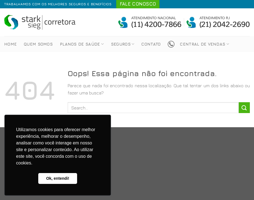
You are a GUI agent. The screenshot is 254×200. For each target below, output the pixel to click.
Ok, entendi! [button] (57, 178)
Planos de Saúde (82, 44)
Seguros (122, 44)
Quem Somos (38, 44)
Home (10, 44)
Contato (151, 44)
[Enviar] (244, 107)
